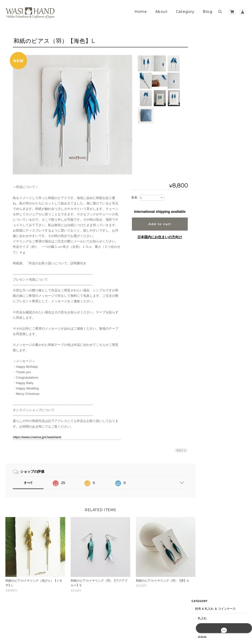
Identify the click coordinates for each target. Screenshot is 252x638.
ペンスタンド (217, 204)
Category (185, 11)
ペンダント (216, 128)
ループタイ (216, 166)
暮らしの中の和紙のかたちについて (224, 459)
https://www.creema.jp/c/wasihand (37, 437)
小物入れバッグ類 (218, 281)
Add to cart (156, 224)
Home (141, 11)
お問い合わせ (215, 480)
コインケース (217, 81)
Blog (207, 11)
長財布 (213, 62)
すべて (28, 483)
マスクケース (217, 319)
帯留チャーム (217, 424)
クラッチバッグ (219, 300)
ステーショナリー (218, 185)
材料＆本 (212, 328)
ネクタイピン (217, 157)
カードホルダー (219, 242)
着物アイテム (215, 386)
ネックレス (216, 109)
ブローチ (214, 138)
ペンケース (216, 214)
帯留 (212, 415)
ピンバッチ (216, 147)
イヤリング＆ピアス (222, 100)
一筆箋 (213, 233)
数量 (131, 197)
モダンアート (215, 367)
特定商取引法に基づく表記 (224, 470)
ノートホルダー (219, 252)
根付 (212, 396)
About (161, 11)
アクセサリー (215, 90)
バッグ (213, 290)
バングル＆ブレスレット (225, 119)
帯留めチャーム (219, 176)
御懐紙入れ (216, 309)
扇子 (212, 405)
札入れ (213, 52)
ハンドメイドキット (222, 357)
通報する (178, 450)
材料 (212, 347)
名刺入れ (214, 195)
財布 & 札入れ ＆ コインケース (223, 40)
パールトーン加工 (218, 434)
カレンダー (216, 271)
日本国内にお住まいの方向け (156, 237)
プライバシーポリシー (192, 617)
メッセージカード (220, 223)
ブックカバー (217, 262)
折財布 (213, 71)
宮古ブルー (213, 376)
